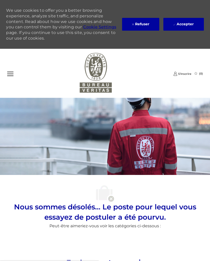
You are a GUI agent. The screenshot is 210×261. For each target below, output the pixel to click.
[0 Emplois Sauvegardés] (198, 73)
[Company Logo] (96, 73)
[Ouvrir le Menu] (10, 73)
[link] (182, 73)
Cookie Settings (99, 27)
